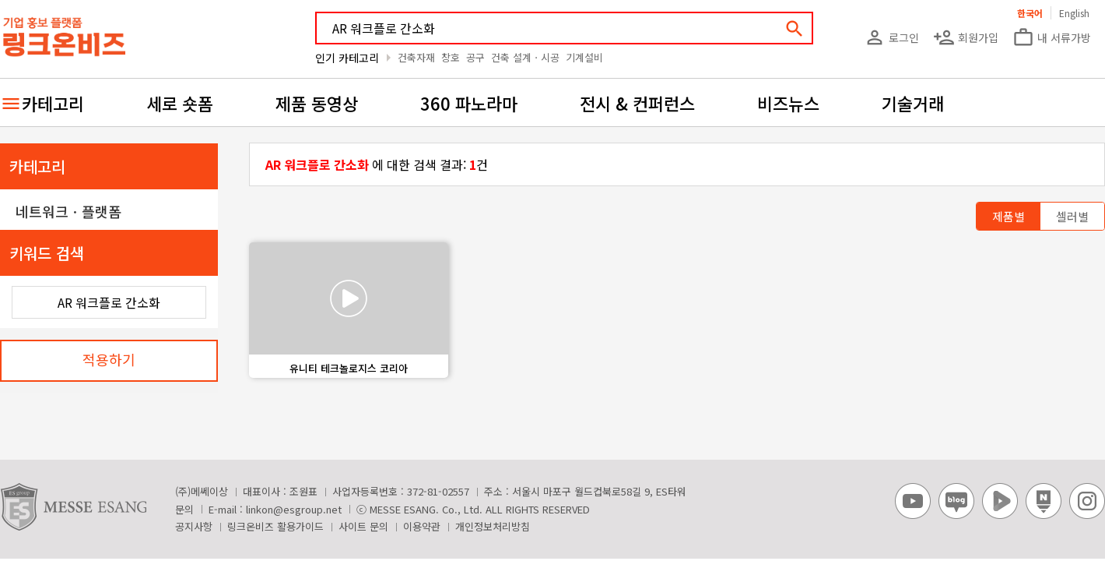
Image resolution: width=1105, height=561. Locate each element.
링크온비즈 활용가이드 (275, 526)
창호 (450, 57)
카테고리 (53, 102)
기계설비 (584, 57)
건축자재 (416, 57)
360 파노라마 (468, 102)
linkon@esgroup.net (294, 509)
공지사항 (193, 526)
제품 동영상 (316, 102)
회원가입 (965, 37)
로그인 (891, 37)
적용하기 (108, 359)
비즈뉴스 (788, 102)
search (794, 29)
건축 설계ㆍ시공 (525, 57)
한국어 (1030, 12)
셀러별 (1072, 216)
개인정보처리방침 (492, 526)
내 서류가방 (1051, 37)
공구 (475, 57)
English (1074, 12)
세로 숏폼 (179, 102)
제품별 (1008, 216)
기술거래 (913, 102)
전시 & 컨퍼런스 (637, 102)
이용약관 (421, 526)
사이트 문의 (363, 526)
